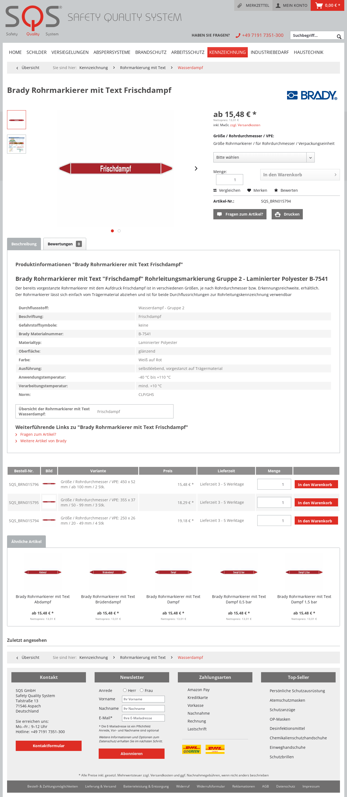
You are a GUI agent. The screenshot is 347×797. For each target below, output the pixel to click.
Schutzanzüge (282, 709)
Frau (146, 690)
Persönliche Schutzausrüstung (297, 690)
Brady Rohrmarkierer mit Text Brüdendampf (108, 599)
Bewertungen (65, 244)
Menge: (220, 171)
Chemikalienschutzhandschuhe (298, 737)
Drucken (287, 214)
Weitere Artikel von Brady (40, 440)
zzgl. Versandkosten (245, 125)
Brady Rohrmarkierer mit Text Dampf (173, 599)
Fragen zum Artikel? (240, 214)
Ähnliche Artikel (26, 541)
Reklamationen (243, 786)
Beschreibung (24, 243)
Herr (129, 690)
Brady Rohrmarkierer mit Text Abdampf (43, 599)
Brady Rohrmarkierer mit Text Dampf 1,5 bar (304, 599)
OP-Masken (280, 719)
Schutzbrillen (282, 756)
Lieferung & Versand (100, 786)
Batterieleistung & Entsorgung (146, 786)
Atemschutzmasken (287, 700)
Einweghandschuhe (288, 747)
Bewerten (286, 190)
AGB (265, 786)
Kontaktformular (49, 745)
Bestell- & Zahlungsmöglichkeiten (52, 786)
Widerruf (182, 786)
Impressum (311, 786)
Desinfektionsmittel (287, 728)
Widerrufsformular (211, 786)
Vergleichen (226, 190)
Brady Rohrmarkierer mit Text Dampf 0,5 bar (239, 599)
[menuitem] (253, 5)
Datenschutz (285, 786)
